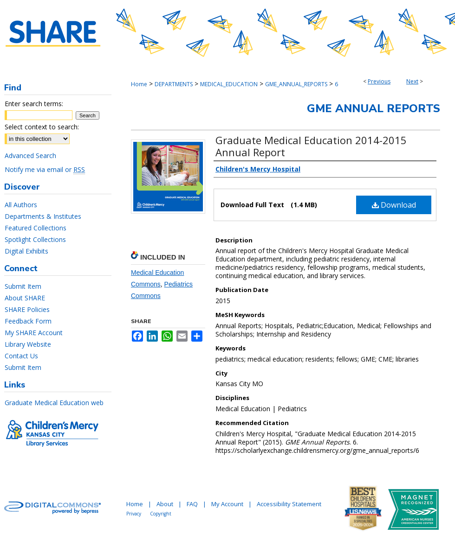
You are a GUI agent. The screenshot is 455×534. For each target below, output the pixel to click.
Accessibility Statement (289, 504)
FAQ (192, 504)
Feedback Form (28, 321)
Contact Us (21, 355)
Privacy (133, 513)
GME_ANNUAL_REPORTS (296, 84)
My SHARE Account (34, 332)
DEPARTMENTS (174, 84)
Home (139, 84)
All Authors (21, 204)
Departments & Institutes (43, 216)
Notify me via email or (45, 169)
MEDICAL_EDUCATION (229, 84)
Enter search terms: (34, 103)
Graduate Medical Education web (54, 402)
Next (412, 81)
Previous (379, 81)
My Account (227, 504)
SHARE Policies (27, 309)
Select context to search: (42, 126)
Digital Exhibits (26, 251)
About (164, 504)
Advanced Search (30, 155)
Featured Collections (35, 227)
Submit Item (23, 286)
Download (394, 205)
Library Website (28, 344)
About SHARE (25, 297)
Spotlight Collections (35, 239)
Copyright (160, 513)
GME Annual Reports (373, 108)
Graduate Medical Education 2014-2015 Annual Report (311, 146)
